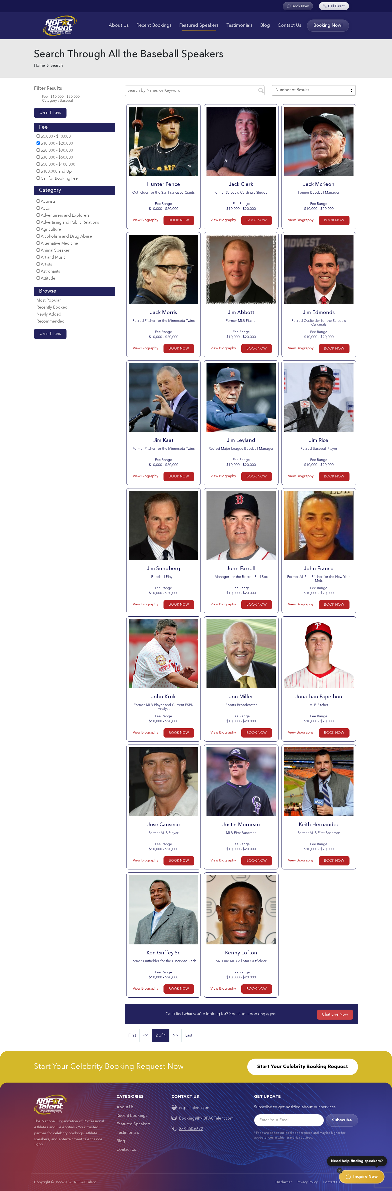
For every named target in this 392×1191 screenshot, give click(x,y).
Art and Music (51, 257)
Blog (265, 25)
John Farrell (241, 568)
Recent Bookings (154, 25)
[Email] (289, 1120)
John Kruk (163, 697)
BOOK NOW (179, 220)
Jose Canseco (164, 824)
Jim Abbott (241, 312)
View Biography (145, 220)
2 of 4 (161, 1036)
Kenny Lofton (241, 953)
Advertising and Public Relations (67, 222)
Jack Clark (241, 184)
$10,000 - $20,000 (54, 143)
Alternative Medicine (57, 243)
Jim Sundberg (163, 568)
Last (188, 1036)
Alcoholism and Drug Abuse (64, 236)
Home (39, 66)
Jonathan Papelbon (319, 697)
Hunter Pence (163, 184)
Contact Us (289, 25)
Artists (44, 264)
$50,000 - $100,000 (55, 164)
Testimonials (239, 25)
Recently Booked (52, 308)
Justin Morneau (241, 824)
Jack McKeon (318, 184)
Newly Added (48, 315)
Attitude (45, 278)
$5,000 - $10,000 (53, 136)
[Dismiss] (339, 1171)
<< (145, 1036)
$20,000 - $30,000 (54, 150)
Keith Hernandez (319, 824)
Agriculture (48, 229)
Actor (43, 208)
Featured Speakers (198, 25)
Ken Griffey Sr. (163, 953)
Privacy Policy (307, 1182)
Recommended (50, 322)
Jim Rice (318, 440)
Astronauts (48, 271)
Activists (46, 201)
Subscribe (342, 1120)
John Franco (319, 568)
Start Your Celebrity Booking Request (302, 1066)
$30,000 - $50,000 (54, 157)
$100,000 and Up (54, 171)
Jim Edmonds (319, 312)
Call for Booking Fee (57, 178)
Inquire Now (362, 1176)
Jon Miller (241, 697)
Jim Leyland (241, 440)
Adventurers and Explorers (63, 215)
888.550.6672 (191, 1129)
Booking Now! (328, 25)
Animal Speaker (53, 250)
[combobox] (314, 90)
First (132, 1036)
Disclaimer (284, 1182)
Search (56, 66)
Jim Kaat (164, 440)
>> (175, 1036)
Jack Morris (163, 312)
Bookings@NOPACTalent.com (206, 1119)
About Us (119, 25)
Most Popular (48, 301)
